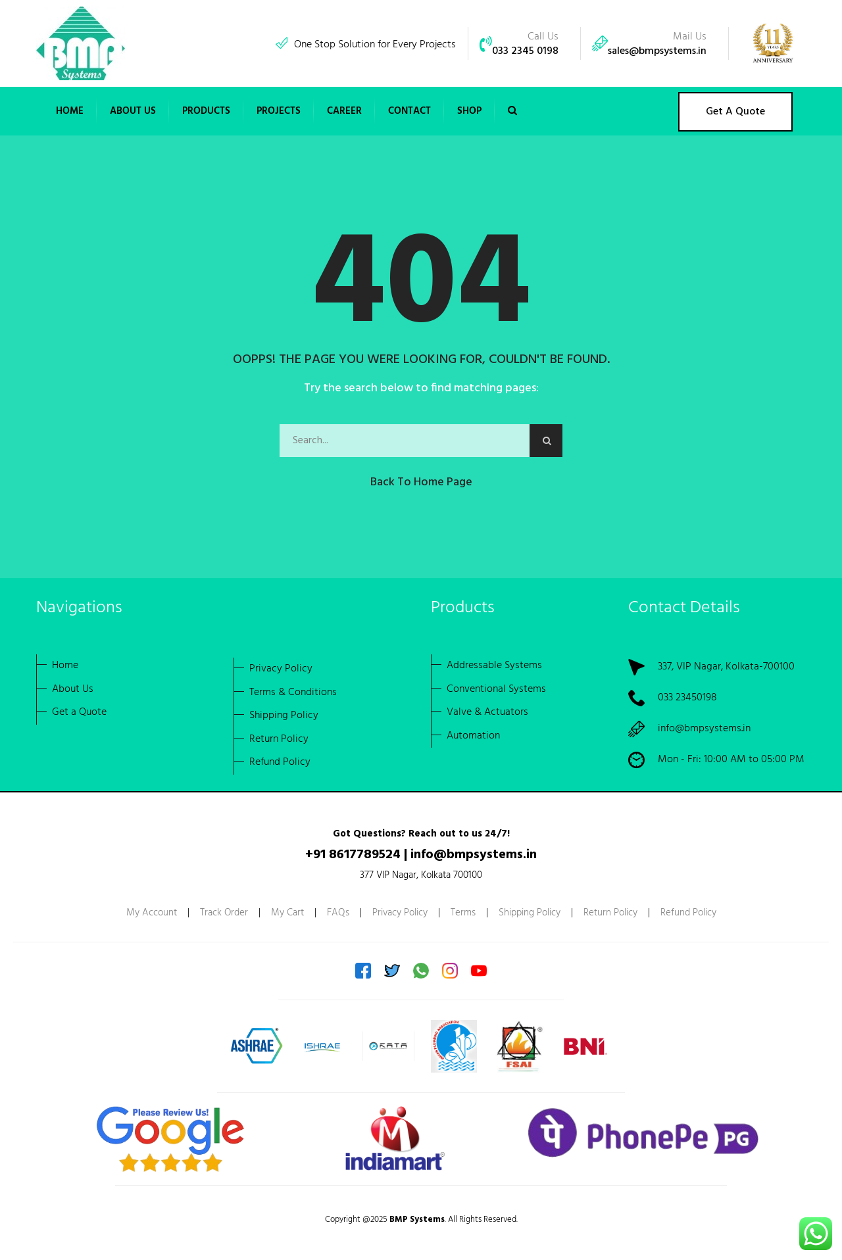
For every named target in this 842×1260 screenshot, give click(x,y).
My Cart (287, 913)
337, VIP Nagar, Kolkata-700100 (726, 666)
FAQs (338, 913)
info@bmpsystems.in (704, 728)
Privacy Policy (400, 913)
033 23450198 (687, 697)
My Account (151, 913)
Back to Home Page (421, 482)
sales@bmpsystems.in (657, 51)
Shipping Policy (529, 913)
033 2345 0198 (525, 51)
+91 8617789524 (353, 854)
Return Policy (610, 913)
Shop (469, 111)
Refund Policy (688, 913)
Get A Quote (735, 111)
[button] (133, 111)
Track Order (224, 913)
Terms (463, 913)
